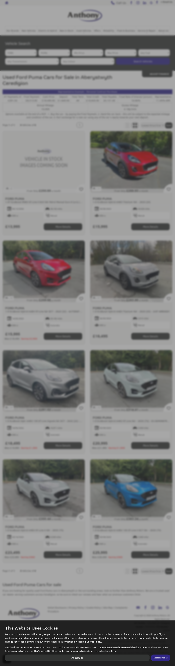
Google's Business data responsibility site (119, 647)
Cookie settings (160, 657)
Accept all (77, 657)
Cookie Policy (93, 641)
